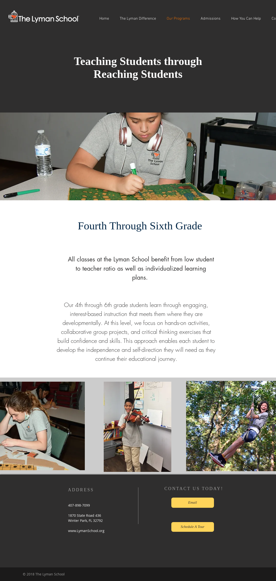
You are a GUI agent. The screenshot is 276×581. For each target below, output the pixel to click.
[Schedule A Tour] (192, 527)
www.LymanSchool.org (86, 530)
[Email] (192, 503)
